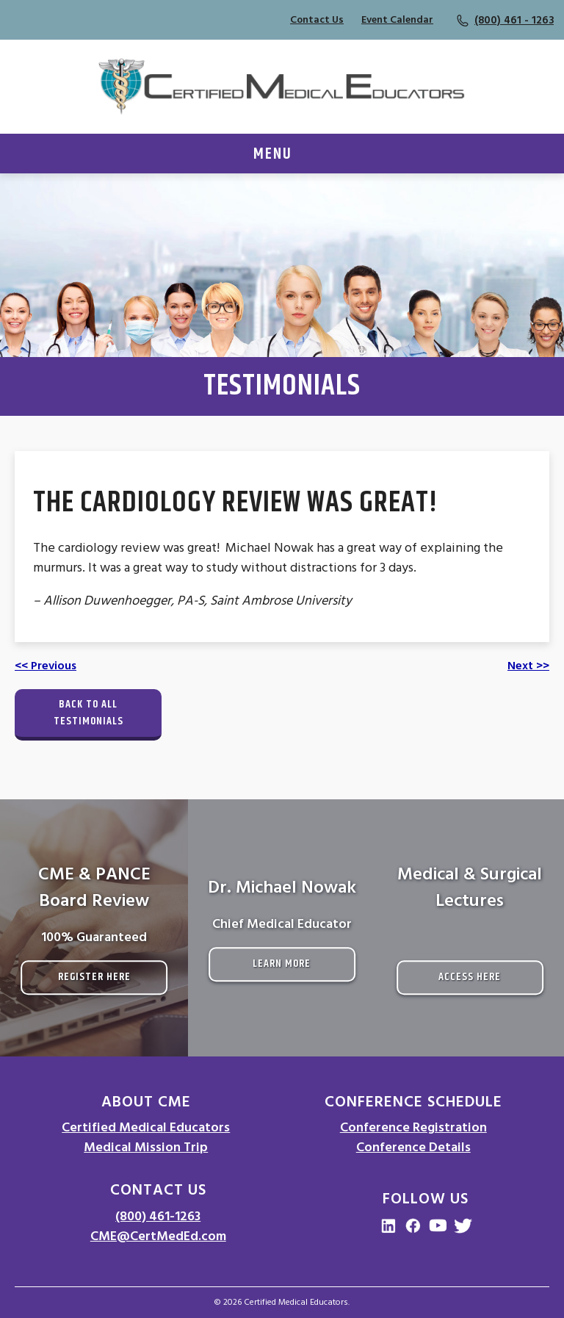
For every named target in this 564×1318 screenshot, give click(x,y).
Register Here (94, 976)
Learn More (282, 963)
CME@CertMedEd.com (158, 1236)
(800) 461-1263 (157, 1216)
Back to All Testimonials (88, 713)
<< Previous (45, 666)
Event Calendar (397, 19)
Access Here (469, 976)
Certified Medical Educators (146, 1127)
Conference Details (413, 1147)
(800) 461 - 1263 (514, 20)
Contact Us (317, 19)
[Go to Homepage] (282, 86)
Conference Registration (413, 1127)
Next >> (528, 666)
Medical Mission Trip (146, 1147)
